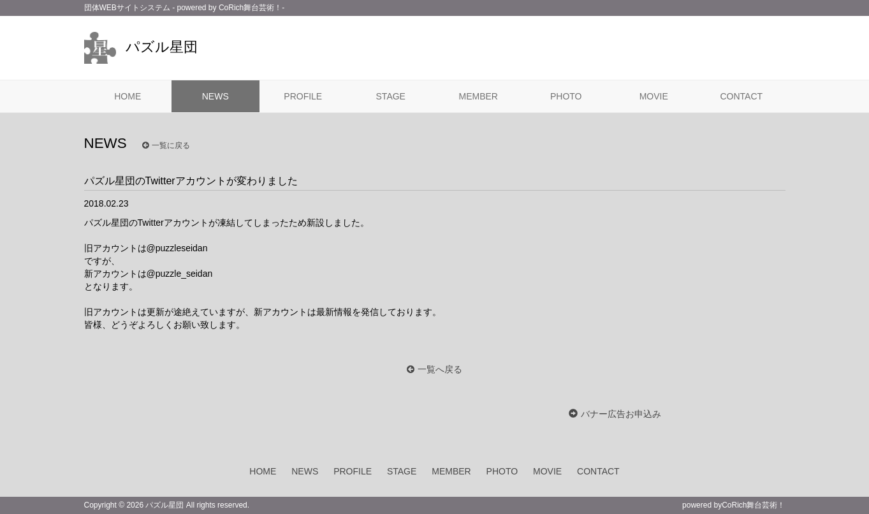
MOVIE (653, 96)
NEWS (215, 96)
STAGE (390, 96)
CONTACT (741, 96)
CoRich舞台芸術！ (753, 505)
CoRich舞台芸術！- (251, 7)
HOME (127, 96)
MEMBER (478, 96)
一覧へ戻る (440, 369)
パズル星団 (141, 47)
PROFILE (303, 96)
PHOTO (566, 96)
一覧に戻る (166, 145)
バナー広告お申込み (621, 414)
